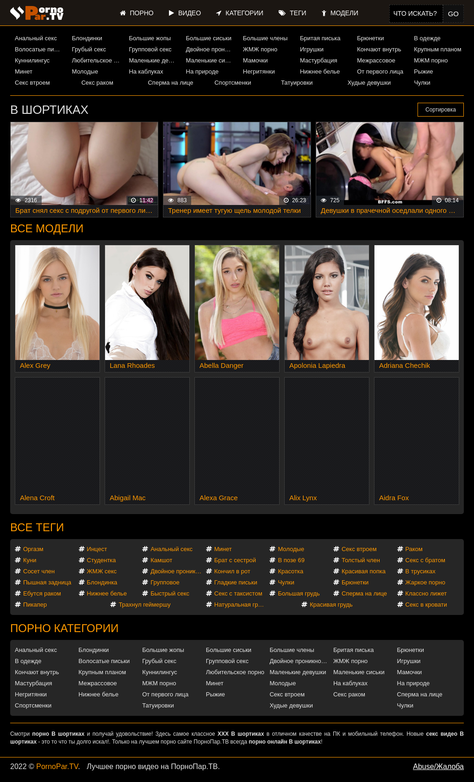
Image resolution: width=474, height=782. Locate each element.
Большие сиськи (208, 38)
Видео (185, 13)
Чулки (422, 82)
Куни (30, 560)
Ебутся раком (42, 593)
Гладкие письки (235, 582)
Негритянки (259, 71)
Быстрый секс (169, 593)
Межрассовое (376, 60)
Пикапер (35, 604)
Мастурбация (318, 60)
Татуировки (296, 82)
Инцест (97, 549)
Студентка (101, 560)
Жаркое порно (425, 582)
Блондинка (102, 582)
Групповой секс (150, 49)
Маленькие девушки (154, 60)
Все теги (37, 527)
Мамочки (255, 60)
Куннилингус (32, 60)
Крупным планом (437, 49)
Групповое (164, 582)
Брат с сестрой (235, 560)
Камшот (161, 560)
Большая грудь (298, 593)
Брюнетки (370, 38)
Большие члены (265, 38)
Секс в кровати (426, 604)
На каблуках (146, 71)
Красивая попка (364, 571)
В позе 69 (291, 560)
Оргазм (33, 549)
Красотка (290, 571)
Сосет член (39, 571)
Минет (23, 71)
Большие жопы (150, 38)
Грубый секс (89, 49)
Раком (414, 549)
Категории (239, 13)
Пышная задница (47, 582)
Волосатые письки (40, 49)
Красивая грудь (331, 604)
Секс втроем (32, 82)
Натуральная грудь (241, 604)
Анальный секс (36, 38)
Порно (137, 13)
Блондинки (87, 38)
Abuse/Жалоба (438, 766)
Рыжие (423, 71)
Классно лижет (426, 593)
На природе (202, 71)
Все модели (47, 228)
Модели (340, 13)
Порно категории (64, 628)
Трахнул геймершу (144, 604)
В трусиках (420, 571)
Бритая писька (320, 38)
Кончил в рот (232, 571)
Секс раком (97, 82)
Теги (292, 13)
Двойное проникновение (211, 49)
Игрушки (312, 49)
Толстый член (361, 560)
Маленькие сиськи (211, 60)
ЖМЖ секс (102, 571)
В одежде (427, 38)
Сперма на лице (170, 82)
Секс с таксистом (238, 593)
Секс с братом (425, 560)
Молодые (85, 71)
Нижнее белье (320, 71)
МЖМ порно (431, 60)
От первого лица (380, 71)
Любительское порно (97, 60)
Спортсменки (232, 82)
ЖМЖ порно (260, 49)
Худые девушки (369, 82)
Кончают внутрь (379, 49)
